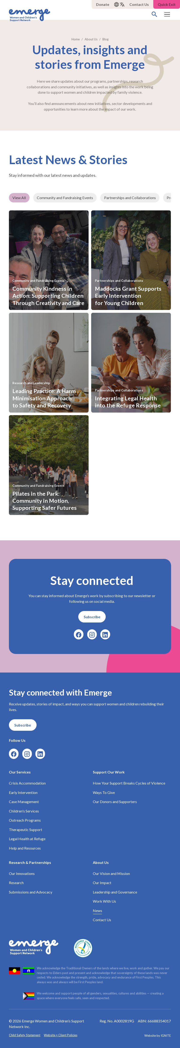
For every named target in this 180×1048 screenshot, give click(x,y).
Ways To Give (104, 792)
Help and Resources (25, 848)
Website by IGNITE (158, 1035)
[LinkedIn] (105, 634)
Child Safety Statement (24, 1035)
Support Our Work (109, 772)
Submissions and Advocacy (30, 891)
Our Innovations (22, 873)
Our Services (20, 772)
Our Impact (102, 882)
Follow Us (17, 740)
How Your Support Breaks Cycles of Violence (129, 783)
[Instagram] (92, 634)
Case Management (24, 801)
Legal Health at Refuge (27, 838)
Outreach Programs (25, 820)
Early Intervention (23, 792)
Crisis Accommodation (27, 783)
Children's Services (24, 810)
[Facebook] (78, 634)
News (97, 910)
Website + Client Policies (61, 1035)
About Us (101, 862)
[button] (119, 4)
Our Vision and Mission (111, 873)
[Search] (154, 14)
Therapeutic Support (25, 829)
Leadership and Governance (115, 891)
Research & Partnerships (30, 862)
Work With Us (104, 901)
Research (16, 882)
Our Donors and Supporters (115, 801)
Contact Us (102, 919)
